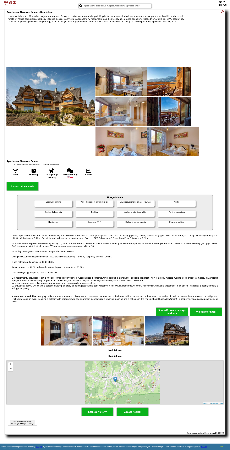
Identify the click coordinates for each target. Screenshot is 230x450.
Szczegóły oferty (97, 412)
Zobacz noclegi (132, 412)
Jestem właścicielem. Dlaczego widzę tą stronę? (22, 422)
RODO (204, 447)
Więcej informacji (205, 312)
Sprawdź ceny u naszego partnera (172, 311)
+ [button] (11, 364)
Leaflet (205, 403)
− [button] (11, 369)
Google (39, 447)
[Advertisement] (115, 44)
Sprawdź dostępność (22, 186)
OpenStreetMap (217, 403)
